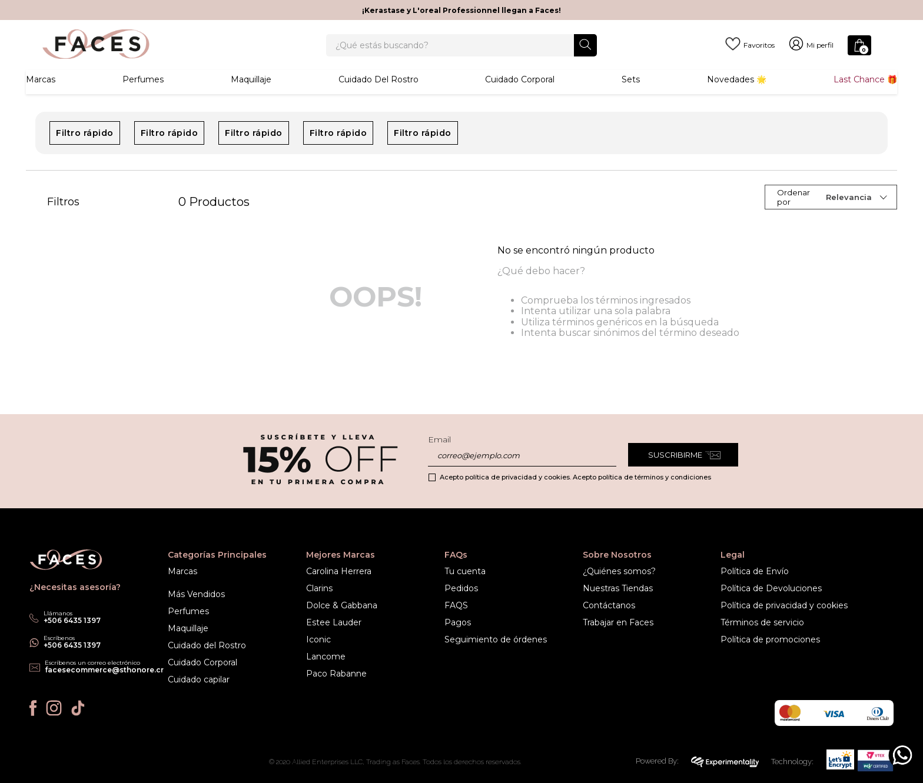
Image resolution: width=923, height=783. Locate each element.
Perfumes (143, 97)
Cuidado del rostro (378, 97)
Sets (631, 97)
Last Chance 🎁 (865, 97)
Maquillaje (251, 97)
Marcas (40, 97)
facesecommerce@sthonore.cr (104, 669)
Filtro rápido (85, 151)
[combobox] (461, 54)
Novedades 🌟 (736, 97)
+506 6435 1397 (72, 645)
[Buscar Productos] (585, 53)
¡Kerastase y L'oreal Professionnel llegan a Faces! (461, 10)
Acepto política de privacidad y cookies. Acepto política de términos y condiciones (575, 477)
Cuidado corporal (520, 97)
